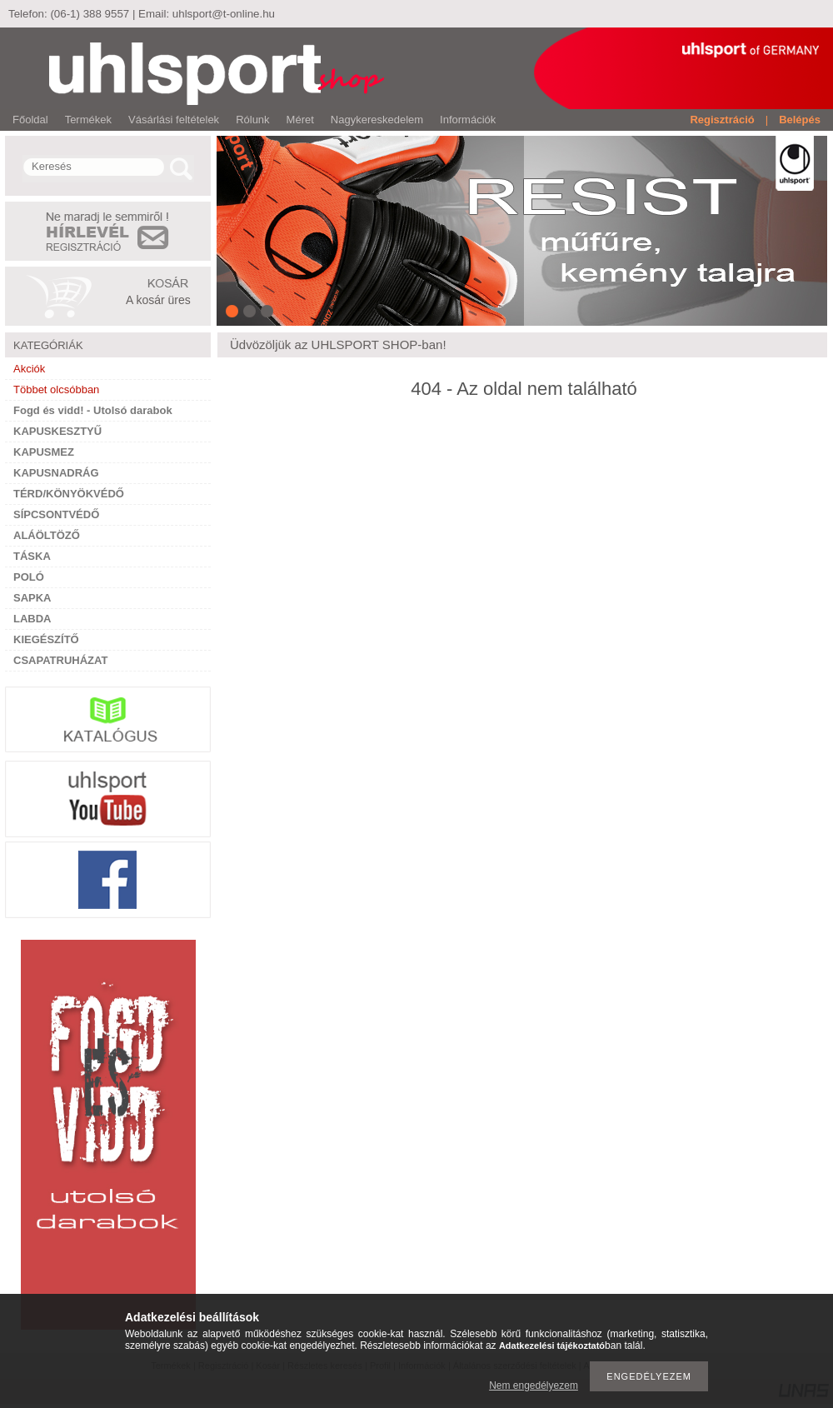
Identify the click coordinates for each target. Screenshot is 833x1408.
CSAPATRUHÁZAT (60, 660)
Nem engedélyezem (533, 1385)
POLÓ (28, 577)
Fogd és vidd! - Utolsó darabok (92, 410)
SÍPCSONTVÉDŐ (56, 514)
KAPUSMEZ (43, 452)
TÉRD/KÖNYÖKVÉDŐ (68, 493)
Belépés (800, 119)
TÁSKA (32, 556)
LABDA (32, 618)
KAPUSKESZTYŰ (57, 431)
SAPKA (32, 598)
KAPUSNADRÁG (56, 473)
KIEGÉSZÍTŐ (46, 639)
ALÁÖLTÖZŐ (46, 535)
